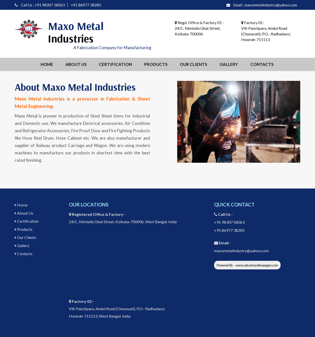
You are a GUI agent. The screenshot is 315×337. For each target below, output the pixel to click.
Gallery (229, 64)
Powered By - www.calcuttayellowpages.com (247, 265)
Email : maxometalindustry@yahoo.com (265, 5)
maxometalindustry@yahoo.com (241, 250)
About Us (76, 64)
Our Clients (193, 64)
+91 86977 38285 (86, 5)
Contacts (262, 64)
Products (156, 64)
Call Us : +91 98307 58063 (43, 5)
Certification (115, 64)
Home (47, 64)
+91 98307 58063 (229, 222)
